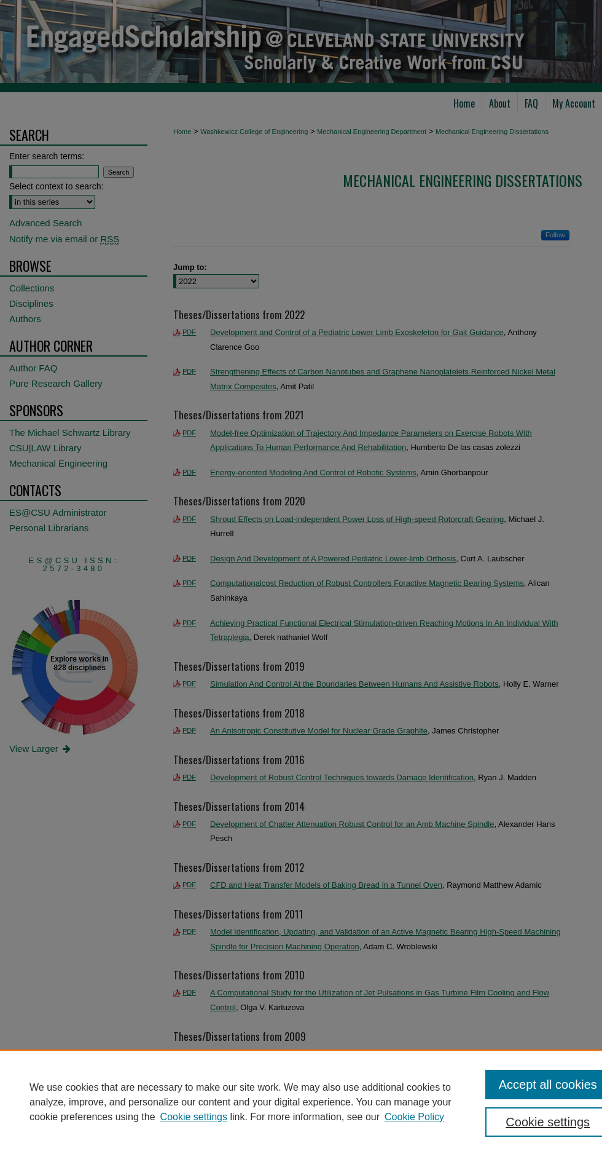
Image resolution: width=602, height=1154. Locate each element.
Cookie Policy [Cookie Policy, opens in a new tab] (414, 1117)
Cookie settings (193, 1117)
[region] (301, 1101)
